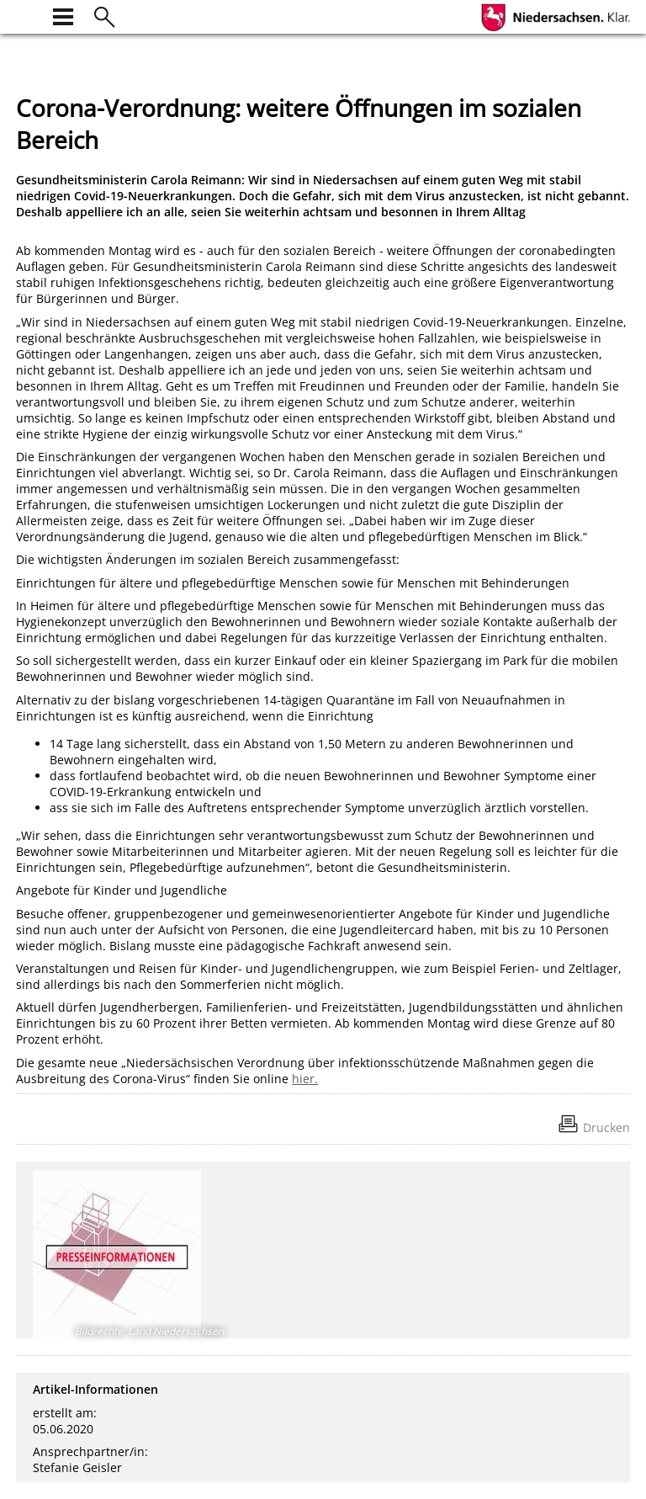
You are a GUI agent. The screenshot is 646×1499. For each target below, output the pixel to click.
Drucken (606, 1127)
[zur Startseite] (26, 14)
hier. (305, 1079)
